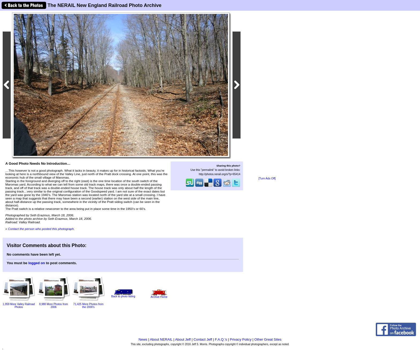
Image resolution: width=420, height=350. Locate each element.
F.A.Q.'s (221, 339)
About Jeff (183, 339)
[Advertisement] (267, 94)
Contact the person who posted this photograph (41, 228)
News (142, 339)
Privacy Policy (241, 339)
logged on (36, 263)
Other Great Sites (268, 339)
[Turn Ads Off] (267, 178)
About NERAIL (161, 339)
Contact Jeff (203, 339)
